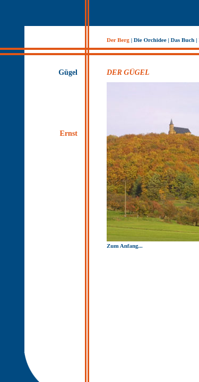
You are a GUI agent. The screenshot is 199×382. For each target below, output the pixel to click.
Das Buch (183, 40)
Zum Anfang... (125, 245)
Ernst (68, 133)
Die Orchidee (150, 40)
